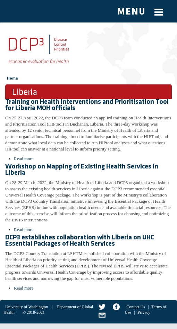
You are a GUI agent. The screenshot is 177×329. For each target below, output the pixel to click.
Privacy (143, 312)
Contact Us (135, 306)
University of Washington (26, 306)
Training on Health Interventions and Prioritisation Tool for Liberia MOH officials (87, 105)
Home (12, 78)
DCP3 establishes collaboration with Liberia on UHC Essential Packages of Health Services (79, 240)
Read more (24, 158)
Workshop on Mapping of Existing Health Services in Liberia (81, 169)
